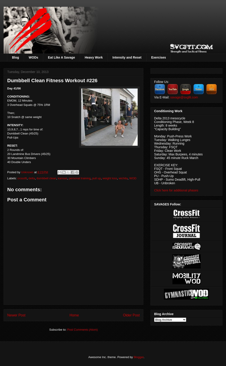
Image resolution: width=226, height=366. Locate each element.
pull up (96, 178)
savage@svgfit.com (184, 97)
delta (31, 178)
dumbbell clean (46, 178)
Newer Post (16, 315)
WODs (33, 57)
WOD (133, 178)
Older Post (131, 315)
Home (74, 315)
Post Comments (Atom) (82, 329)
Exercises (158, 57)
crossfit (22, 178)
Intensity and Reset (127, 57)
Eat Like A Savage (61, 57)
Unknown (27, 172)
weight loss (109, 178)
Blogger (139, 357)
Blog (15, 57)
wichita (123, 178)
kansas (62, 178)
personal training (80, 178)
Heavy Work (94, 57)
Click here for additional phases (176, 190)
